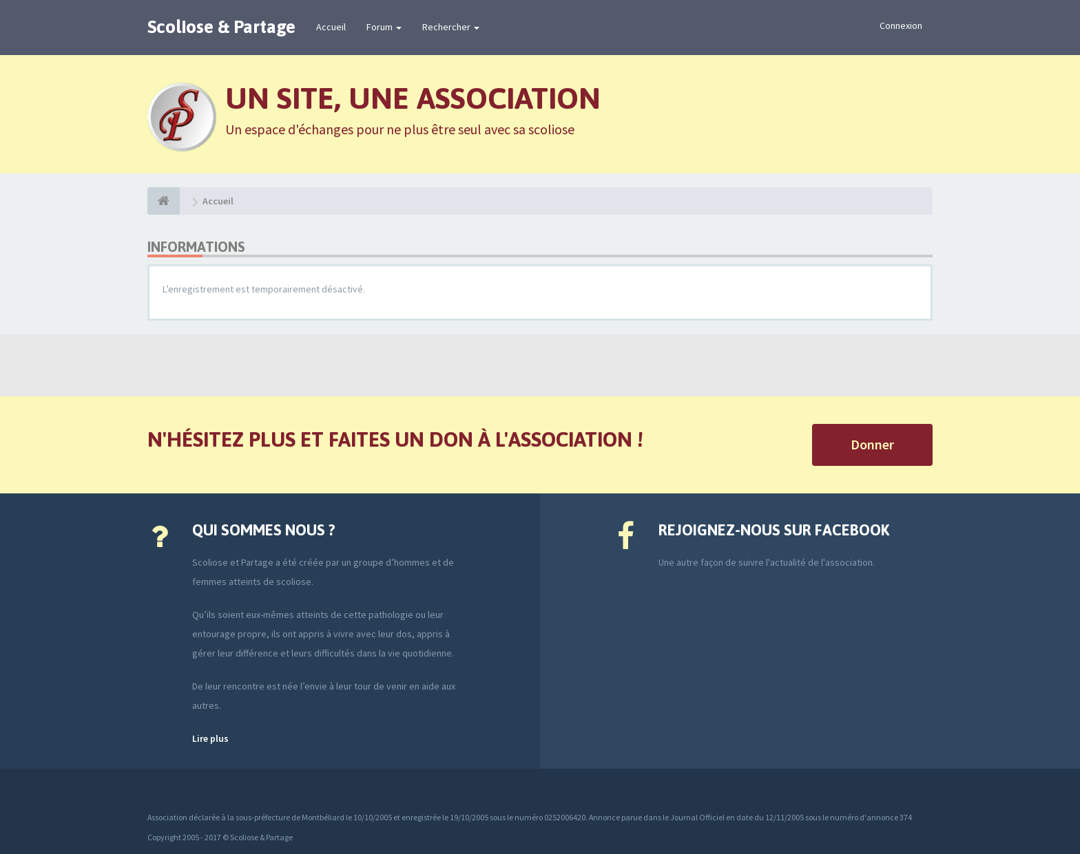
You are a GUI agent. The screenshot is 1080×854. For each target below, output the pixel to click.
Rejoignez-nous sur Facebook (773, 530)
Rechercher (450, 27)
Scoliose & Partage (221, 27)
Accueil (331, 27)
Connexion (901, 25)
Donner (872, 444)
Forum (384, 27)
